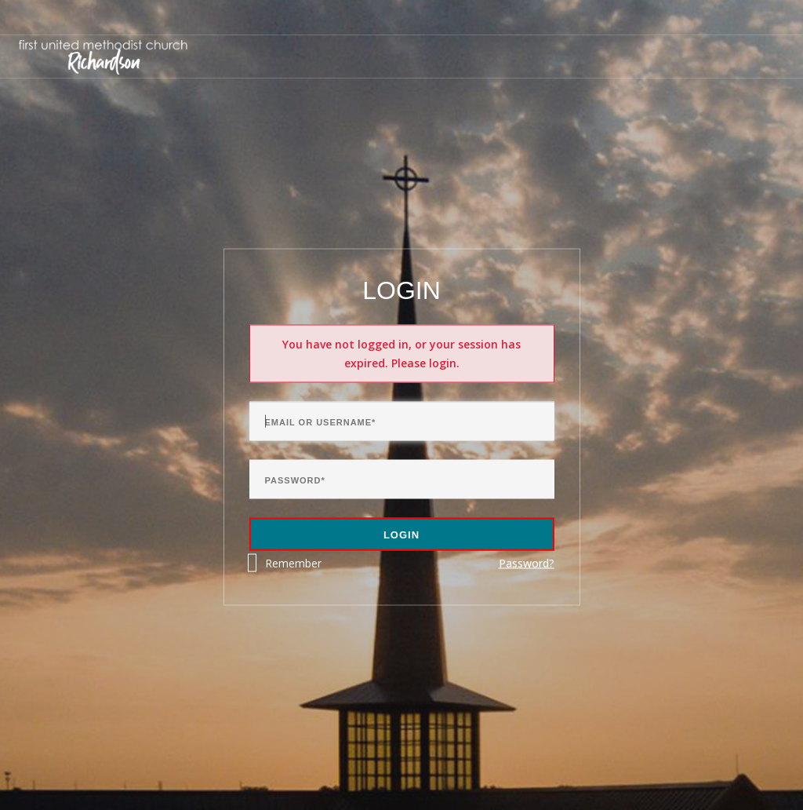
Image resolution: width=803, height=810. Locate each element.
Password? (526, 563)
